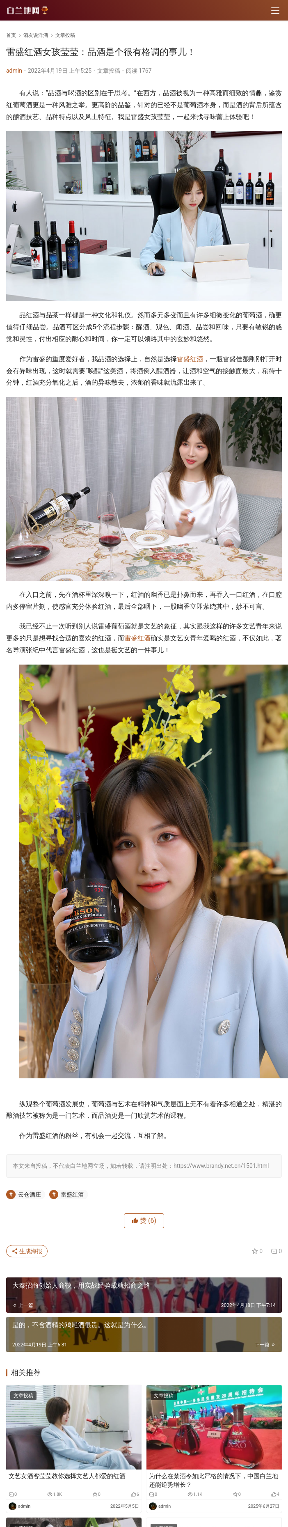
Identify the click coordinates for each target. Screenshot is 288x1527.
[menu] (275, 10)
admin (14, 70)
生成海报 (26, 1251)
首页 (11, 35)
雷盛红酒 (190, 359)
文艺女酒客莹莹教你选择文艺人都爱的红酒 (67, 1476)
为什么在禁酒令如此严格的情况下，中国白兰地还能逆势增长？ (213, 1480)
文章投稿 (108, 70)
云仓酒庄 (29, 1194)
